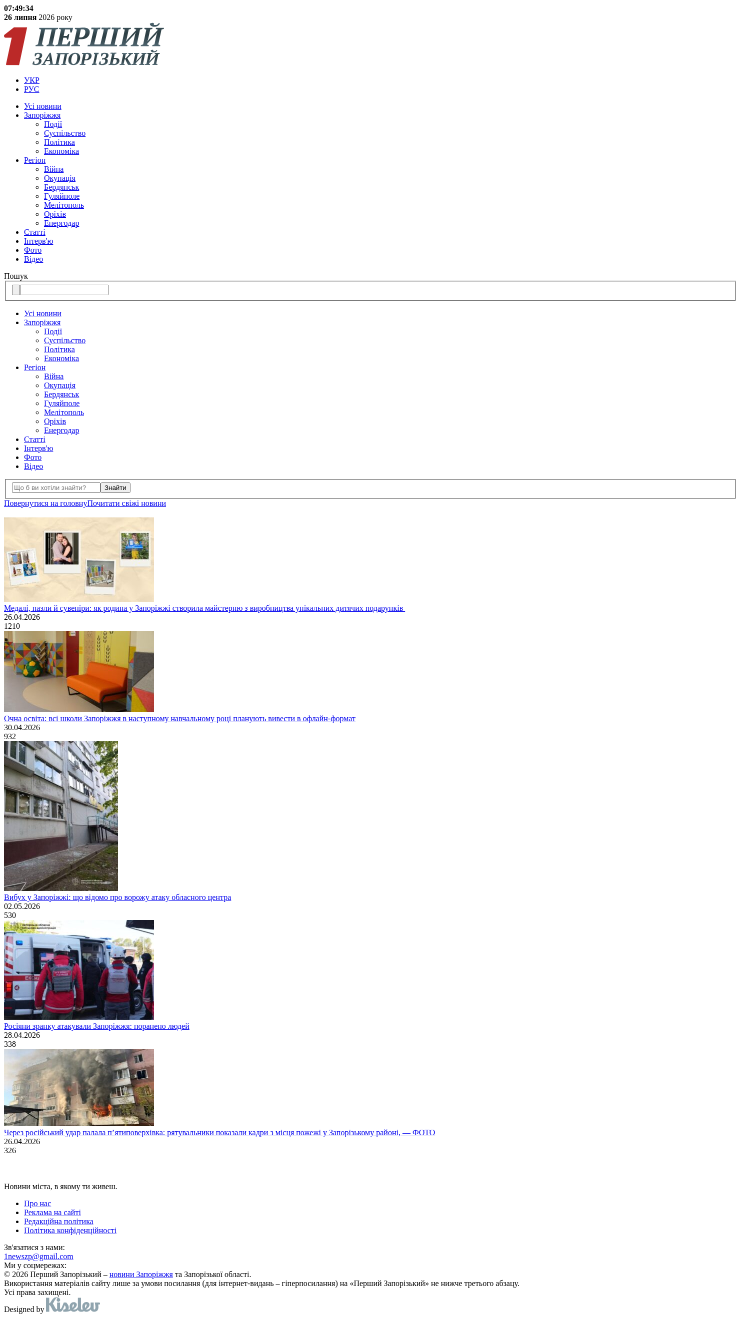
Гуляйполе (62, 196)
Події (53, 124)
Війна (54, 169)
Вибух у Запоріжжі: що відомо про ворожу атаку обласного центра (117, 897)
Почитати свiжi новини (126, 503)
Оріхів (55, 214)
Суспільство (65, 133)
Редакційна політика (59, 1221)
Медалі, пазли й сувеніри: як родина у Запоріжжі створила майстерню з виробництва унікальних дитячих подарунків (204, 608)
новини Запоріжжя (141, 1274)
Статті (35, 232)
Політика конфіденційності (70, 1230)
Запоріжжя (42, 115)
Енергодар (61, 223)
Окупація (60, 178)
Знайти (115, 487)
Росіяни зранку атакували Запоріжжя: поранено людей (97, 1026)
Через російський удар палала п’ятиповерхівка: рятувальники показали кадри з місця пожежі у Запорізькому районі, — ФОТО (219, 1132)
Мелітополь (64, 205)
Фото (33, 250)
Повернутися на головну (45, 503)
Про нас (37, 1203)
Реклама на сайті (52, 1212)
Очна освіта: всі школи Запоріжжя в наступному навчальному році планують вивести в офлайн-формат (180, 718)
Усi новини (43, 106)
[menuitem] (380, 80)
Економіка (61, 151)
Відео (33, 259)
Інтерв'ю (38, 241)
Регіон (35, 160)
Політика (59, 142)
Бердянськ (61, 187)
